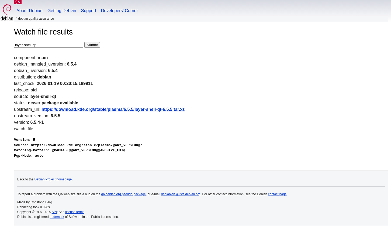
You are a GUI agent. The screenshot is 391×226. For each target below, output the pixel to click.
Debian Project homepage (53, 179)
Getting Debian (61, 10)
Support (88, 10)
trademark (57, 217)
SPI (54, 212)
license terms (74, 212)
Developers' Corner (119, 10)
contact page (277, 194)
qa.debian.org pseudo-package (123, 194)
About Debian (29, 10)
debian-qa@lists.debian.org (180, 194)
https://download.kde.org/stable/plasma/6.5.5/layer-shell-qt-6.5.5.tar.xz (113, 109)
